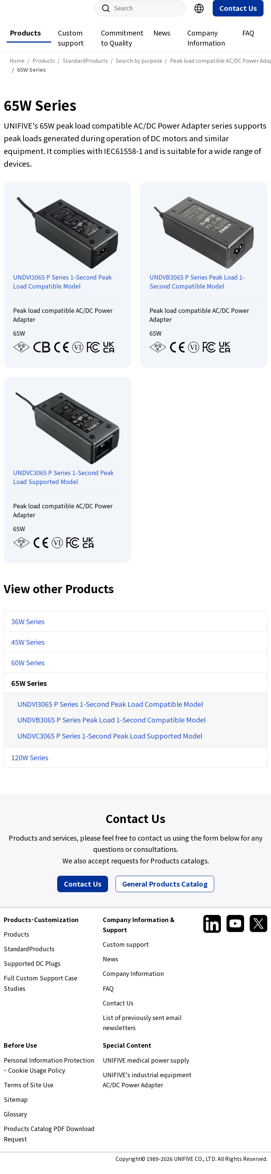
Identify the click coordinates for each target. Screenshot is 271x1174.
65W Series (29, 690)
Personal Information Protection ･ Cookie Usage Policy (49, 1072)
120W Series (29, 765)
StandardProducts (29, 956)
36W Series (27, 629)
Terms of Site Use (28, 1092)
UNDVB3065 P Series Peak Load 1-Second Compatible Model (111, 727)
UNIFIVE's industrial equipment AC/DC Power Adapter (147, 1087)
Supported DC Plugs (32, 970)
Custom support (71, 45)
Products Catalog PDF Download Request (49, 1140)
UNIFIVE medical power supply (146, 1067)
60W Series (27, 670)
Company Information (206, 45)
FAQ (248, 40)
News (161, 40)
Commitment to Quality (122, 45)
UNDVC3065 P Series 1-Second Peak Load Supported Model (109, 743)
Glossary (15, 1121)
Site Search (103, 15)
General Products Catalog (164, 891)
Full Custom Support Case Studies (40, 990)
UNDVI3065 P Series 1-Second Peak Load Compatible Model (110, 711)
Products (25, 40)
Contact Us (238, 15)
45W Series (27, 649)
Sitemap (16, 1106)
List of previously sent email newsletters (142, 1029)
